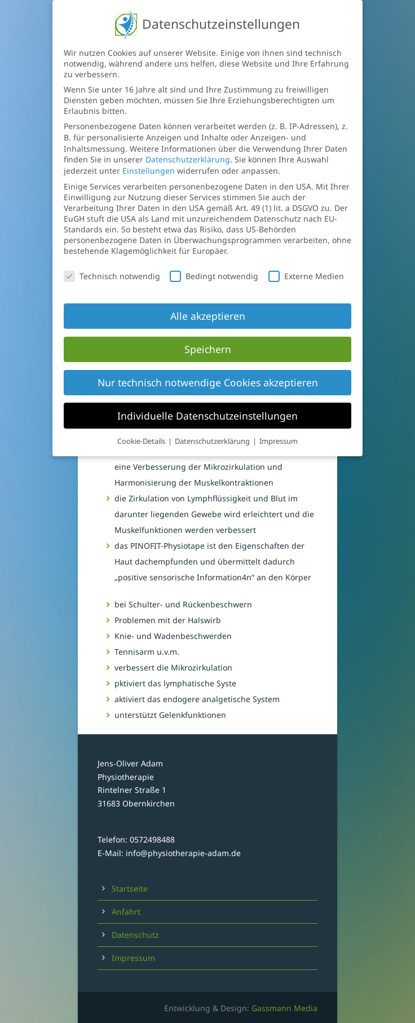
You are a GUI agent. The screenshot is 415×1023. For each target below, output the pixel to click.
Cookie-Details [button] (142, 430)
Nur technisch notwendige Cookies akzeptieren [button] (208, 371)
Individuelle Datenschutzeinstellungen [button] (207, 404)
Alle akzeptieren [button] (207, 304)
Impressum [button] (278, 430)
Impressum (133, 958)
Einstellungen (148, 159)
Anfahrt (126, 911)
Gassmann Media (284, 1008)
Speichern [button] (207, 338)
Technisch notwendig (112, 264)
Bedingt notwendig (214, 264)
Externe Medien (306, 264)
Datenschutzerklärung (187, 148)
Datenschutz (135, 934)
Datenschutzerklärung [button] (213, 430)
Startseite (130, 888)
